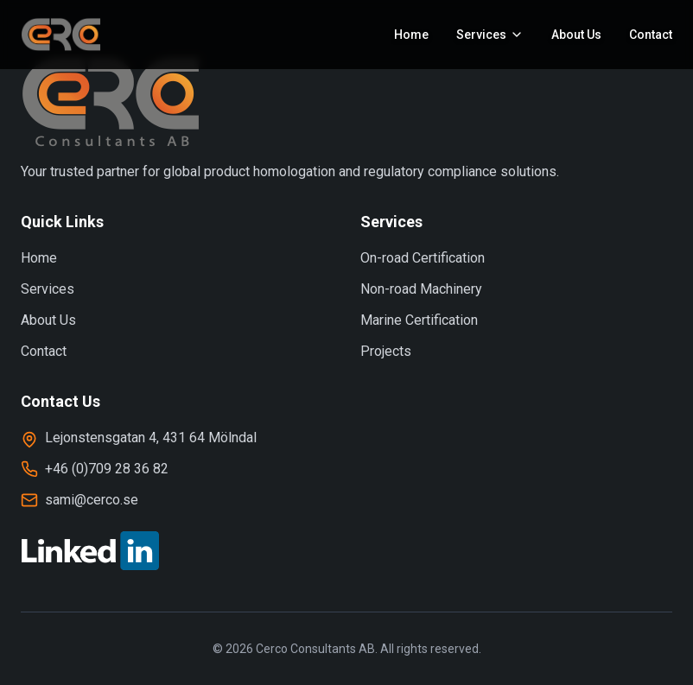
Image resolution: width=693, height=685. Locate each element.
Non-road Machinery (421, 289)
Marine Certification (419, 320)
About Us (576, 34)
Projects (385, 351)
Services (47, 289)
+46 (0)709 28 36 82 (106, 468)
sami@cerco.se (91, 500)
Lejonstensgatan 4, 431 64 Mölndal (151, 437)
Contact (650, 34)
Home (411, 34)
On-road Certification (422, 258)
